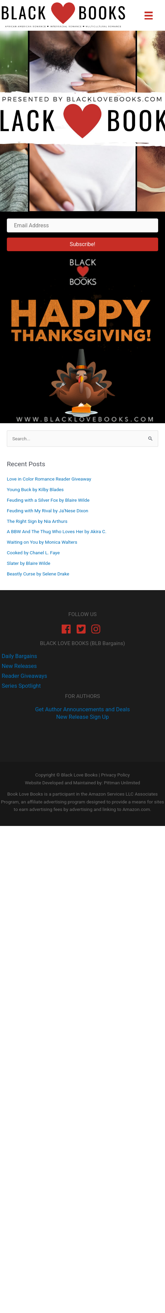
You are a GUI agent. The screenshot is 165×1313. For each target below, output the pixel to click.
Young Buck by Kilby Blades (35, 489)
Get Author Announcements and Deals (82, 709)
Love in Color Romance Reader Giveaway (49, 479)
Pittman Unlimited (122, 782)
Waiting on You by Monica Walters (42, 542)
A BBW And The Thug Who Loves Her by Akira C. (56, 531)
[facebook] (67, 629)
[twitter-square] (82, 629)
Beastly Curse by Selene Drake (38, 573)
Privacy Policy (115, 774)
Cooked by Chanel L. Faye (33, 552)
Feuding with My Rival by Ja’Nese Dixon (47, 510)
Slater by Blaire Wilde (28, 563)
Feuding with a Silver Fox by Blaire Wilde (48, 500)
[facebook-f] (18, 656)
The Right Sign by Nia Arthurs (37, 521)
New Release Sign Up (82, 717)
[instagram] (97, 629)
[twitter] (18, 666)
